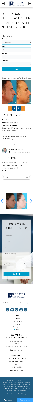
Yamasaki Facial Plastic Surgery (16, 390)
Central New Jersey (16, 358)
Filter (16, 69)
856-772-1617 (16, 335)
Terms (9, 394)
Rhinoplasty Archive (19, 382)
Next (27, 177)
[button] (2, 201)
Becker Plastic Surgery (23, 384)
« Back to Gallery (7, 36)
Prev (5, 177)
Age (3, 46)
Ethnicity (5, 61)
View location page (8, 171)
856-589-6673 (16, 355)
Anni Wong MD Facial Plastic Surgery (19, 388)
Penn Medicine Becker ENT (11, 381)
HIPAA (18, 394)
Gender (4, 53)
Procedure (5, 39)
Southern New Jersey (16, 338)
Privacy (13, 394)
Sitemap (23, 394)
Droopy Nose (14, 122)
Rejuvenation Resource (11, 386)
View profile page (24, 152)
